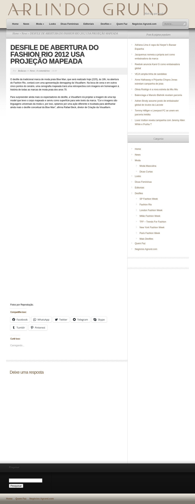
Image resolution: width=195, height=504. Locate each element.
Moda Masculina (148, 166)
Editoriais (88, 24)
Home (15, 24)
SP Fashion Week (149, 199)
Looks (52, 24)
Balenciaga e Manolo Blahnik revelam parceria (159, 95)
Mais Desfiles (146, 239)
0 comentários (43, 70)
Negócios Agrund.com (144, 24)
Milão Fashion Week (150, 216)
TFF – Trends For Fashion (153, 221)
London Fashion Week (151, 210)
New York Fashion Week (152, 227)
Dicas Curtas (146, 171)
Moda (40, 24)
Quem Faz (122, 24)
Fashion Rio (146, 204)
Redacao (22, 70)
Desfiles (106, 24)
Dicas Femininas (70, 24)
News (26, 24)
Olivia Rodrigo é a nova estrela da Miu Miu (156, 89)
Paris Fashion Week (150, 233)
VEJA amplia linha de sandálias (151, 74)
